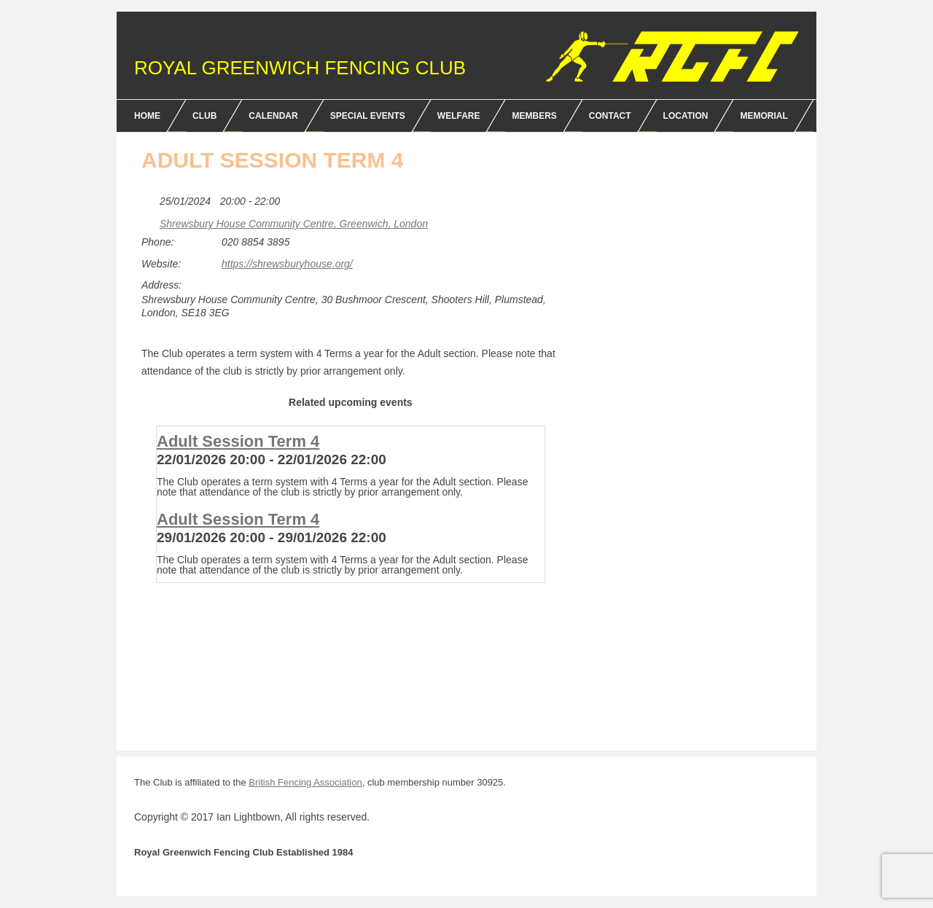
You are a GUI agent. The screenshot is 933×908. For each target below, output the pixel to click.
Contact (610, 116)
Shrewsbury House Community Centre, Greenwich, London (294, 224)
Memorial (763, 116)
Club (204, 116)
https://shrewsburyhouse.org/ (287, 264)
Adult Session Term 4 (238, 441)
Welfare (458, 116)
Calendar (273, 116)
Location (685, 116)
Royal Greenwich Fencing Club (300, 68)
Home (147, 116)
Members (534, 116)
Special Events (367, 116)
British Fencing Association (305, 782)
